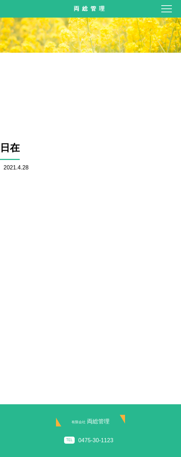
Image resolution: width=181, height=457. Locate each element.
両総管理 (90, 421)
